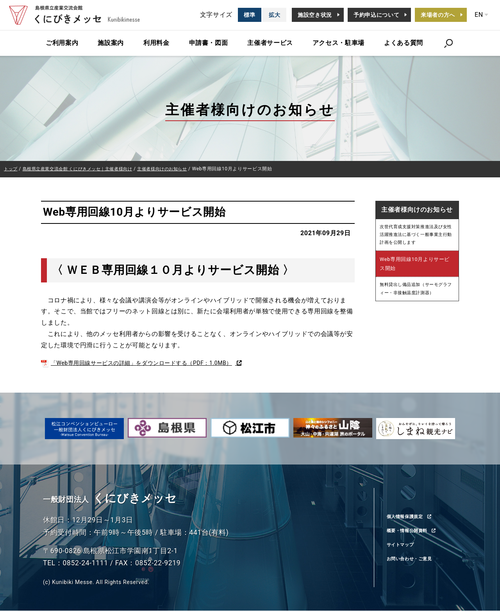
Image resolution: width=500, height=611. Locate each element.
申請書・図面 (208, 42)
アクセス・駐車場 (338, 42)
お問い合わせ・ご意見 (415, 559)
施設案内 (111, 42)
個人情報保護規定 (409, 516)
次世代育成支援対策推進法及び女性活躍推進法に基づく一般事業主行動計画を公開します (417, 236)
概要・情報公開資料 (412, 531)
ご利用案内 (62, 42)
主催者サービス (270, 42)
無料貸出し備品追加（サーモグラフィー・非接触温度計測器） (417, 293)
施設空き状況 (315, 15)
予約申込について (376, 15)
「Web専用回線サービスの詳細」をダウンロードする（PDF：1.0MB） (149, 363)
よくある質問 (403, 42)
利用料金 (156, 42)
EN (479, 14)
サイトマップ (404, 545)
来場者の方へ (438, 15)
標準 (249, 15)
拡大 (274, 15)
